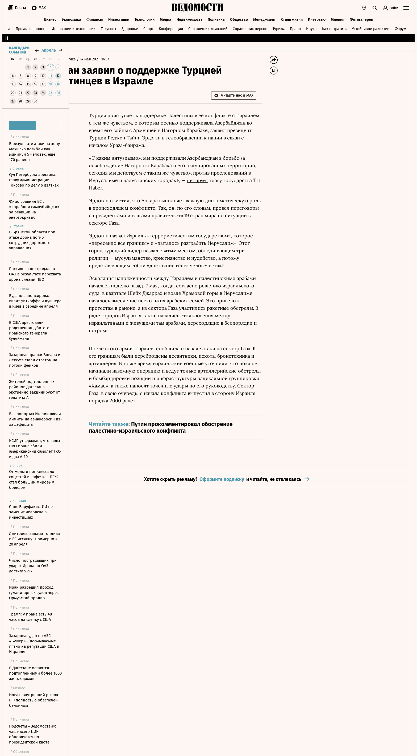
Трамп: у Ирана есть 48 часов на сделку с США (30, 617)
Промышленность (31, 27)
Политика (216, 18)
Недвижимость (189, 18)
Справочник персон (250, 27)
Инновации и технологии (73, 27)
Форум (400, 27)
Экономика (71, 18)
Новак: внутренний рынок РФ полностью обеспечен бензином (33, 700)
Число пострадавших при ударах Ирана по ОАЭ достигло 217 (33, 565)
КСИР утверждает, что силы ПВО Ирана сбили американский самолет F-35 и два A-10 (35, 448)
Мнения (337, 18)
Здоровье (130, 27)
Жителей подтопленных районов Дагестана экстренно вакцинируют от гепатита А (34, 389)
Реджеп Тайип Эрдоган (168, 138)
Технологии (145, 18)
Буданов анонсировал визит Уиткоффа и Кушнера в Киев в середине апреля (35, 301)
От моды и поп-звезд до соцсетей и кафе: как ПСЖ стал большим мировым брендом (33, 479)
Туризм (279, 27)
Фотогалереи (361, 18)
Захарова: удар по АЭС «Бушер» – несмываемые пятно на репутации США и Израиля (34, 643)
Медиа (165, 18)
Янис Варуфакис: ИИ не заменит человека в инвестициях (31, 512)
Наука (311, 27)
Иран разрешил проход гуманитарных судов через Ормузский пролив (34, 592)
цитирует (231, 180)
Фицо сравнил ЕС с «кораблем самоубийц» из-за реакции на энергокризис (35, 209)
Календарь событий (19, 50)
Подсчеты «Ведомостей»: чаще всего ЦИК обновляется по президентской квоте (32, 734)
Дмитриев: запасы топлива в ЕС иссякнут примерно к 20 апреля (34, 539)
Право (295, 27)
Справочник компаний (207, 27)
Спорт (148, 27)
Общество (239, 18)
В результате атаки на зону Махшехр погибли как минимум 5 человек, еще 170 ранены (34, 151)
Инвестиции (118, 18)
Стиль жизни (292, 18)
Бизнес (50, 18)
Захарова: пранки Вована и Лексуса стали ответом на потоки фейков (34, 360)
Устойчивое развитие (370, 27)
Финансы (94, 18)
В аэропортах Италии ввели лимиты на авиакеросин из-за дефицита (35, 419)
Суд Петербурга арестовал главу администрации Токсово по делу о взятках (34, 180)
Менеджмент (264, 18)
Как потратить (334, 27)
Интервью (317, 18)
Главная (82, 59)
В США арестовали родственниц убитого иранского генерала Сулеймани (29, 330)
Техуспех (108, 27)
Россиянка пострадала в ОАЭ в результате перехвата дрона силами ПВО (35, 274)
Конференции (171, 27)
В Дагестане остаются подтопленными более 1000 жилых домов (35, 673)
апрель (48, 50)
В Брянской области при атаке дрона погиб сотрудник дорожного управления (32, 240)
